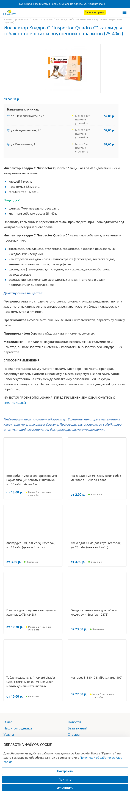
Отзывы (74, 734)
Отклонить (65, 788)
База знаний (77, 728)
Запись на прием (94, 12)
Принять (65, 780)
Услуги (9, 734)
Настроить (65, 771)
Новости (74, 722)
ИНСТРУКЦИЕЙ (15, 403)
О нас (8, 722)
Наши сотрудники (18, 728)
